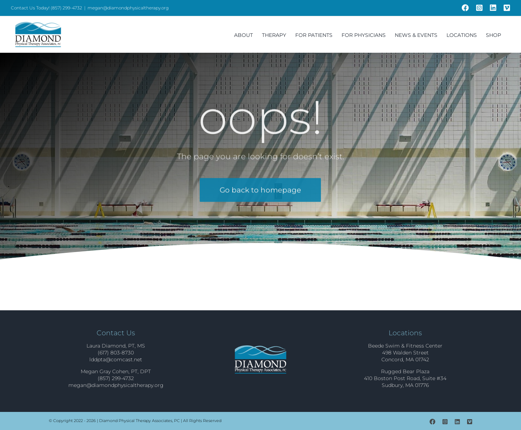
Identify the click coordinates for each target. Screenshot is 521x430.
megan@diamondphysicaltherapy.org (128, 7)
